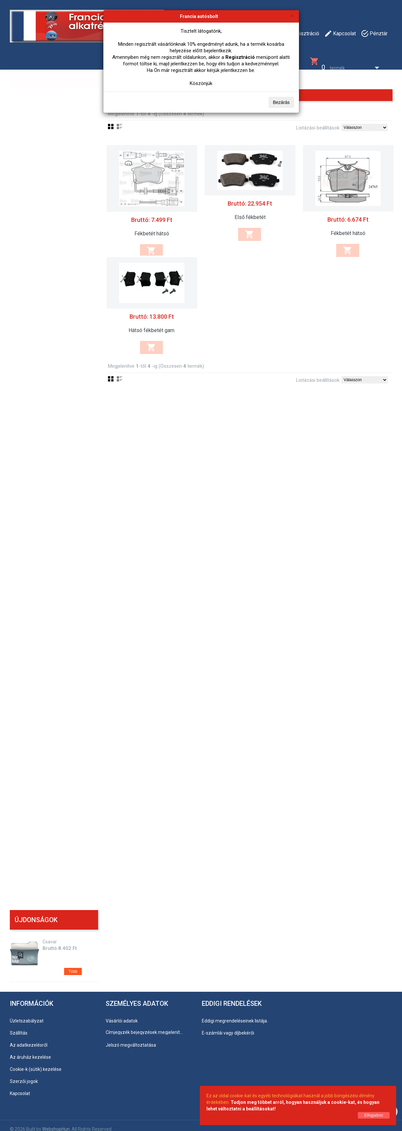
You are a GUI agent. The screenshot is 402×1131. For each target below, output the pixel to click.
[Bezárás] (292, 15)
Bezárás (281, 102)
